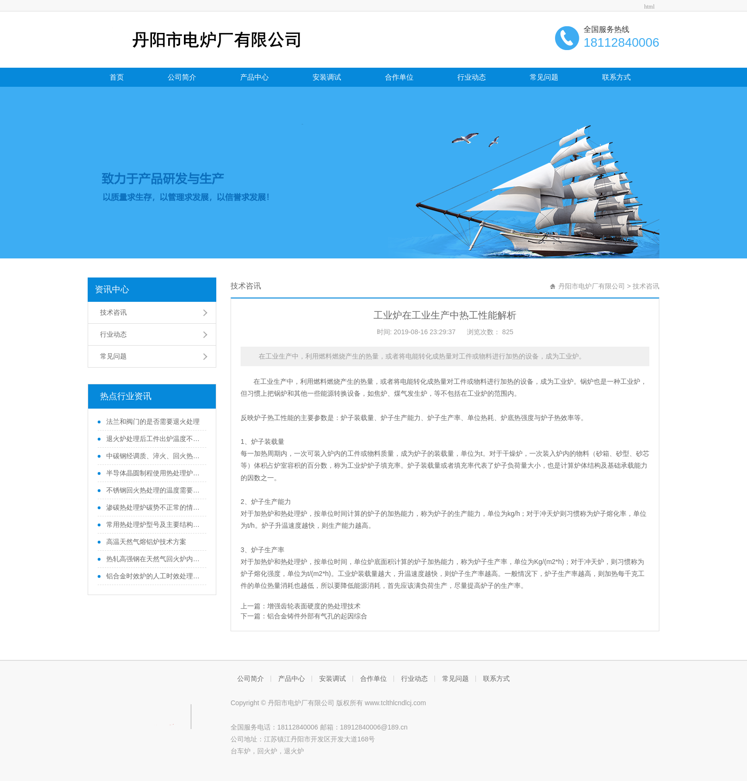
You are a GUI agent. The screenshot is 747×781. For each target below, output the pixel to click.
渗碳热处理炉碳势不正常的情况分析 (153, 507)
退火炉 (294, 751)
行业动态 (471, 77)
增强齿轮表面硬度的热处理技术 (314, 606)
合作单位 (399, 77)
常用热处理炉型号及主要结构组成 (153, 524)
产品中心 (254, 77)
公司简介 (182, 77)
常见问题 (544, 77)
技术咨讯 (113, 312)
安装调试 (327, 77)
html (649, 6)
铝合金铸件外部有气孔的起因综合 (317, 616)
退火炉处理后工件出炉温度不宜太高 (153, 438)
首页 (117, 77)
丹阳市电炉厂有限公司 (591, 286)
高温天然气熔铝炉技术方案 (145, 541)
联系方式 (616, 77)
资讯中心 (112, 289)
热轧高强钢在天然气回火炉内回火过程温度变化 (153, 559)
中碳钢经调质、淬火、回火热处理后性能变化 (153, 456)
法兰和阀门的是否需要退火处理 (152, 421)
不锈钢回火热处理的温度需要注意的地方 (153, 490)
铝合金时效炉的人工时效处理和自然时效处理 (153, 576)
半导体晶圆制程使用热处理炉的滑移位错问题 (153, 473)
